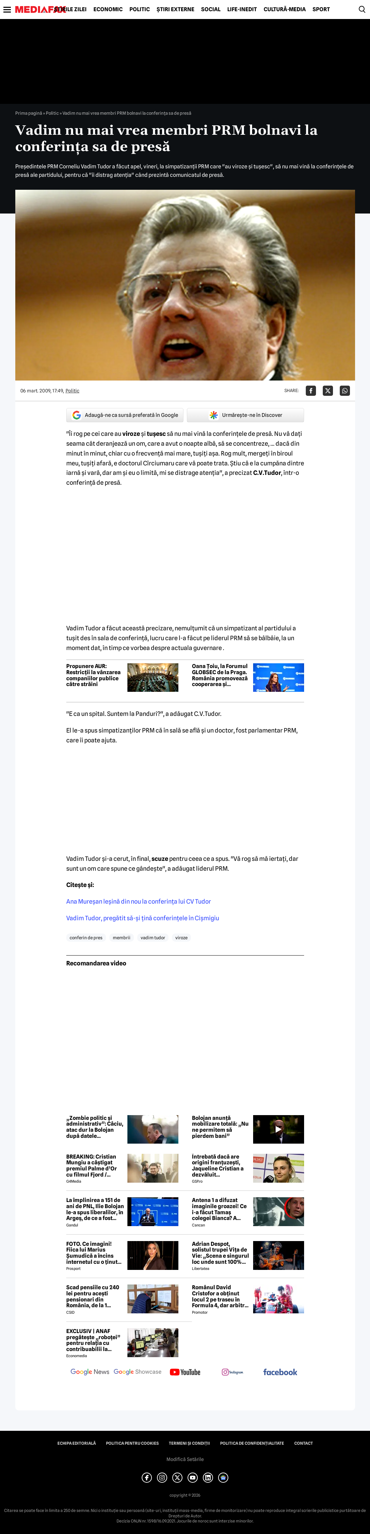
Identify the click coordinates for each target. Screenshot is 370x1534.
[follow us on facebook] (280, 1372)
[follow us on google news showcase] (137, 1373)
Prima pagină (28, 113)
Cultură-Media (285, 9)
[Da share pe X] (328, 391)
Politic (139, 9)
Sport (321, 9)
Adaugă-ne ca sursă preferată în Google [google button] (124, 415)
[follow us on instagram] (233, 1373)
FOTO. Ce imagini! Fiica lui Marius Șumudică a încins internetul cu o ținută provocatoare (93, 1253)
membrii (121, 937)
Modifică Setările (185, 1459)
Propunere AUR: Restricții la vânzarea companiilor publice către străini (93, 675)
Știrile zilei (70, 9)
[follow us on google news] (90, 1373)
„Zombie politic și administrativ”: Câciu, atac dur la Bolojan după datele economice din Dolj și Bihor (94, 1127)
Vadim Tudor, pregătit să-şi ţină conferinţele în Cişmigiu (142, 918)
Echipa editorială (76, 1443)
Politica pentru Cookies (132, 1443)
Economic (108, 9)
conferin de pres (86, 937)
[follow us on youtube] (185, 1373)
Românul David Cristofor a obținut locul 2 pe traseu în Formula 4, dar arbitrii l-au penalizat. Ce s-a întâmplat (220, 1296)
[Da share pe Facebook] (311, 391)
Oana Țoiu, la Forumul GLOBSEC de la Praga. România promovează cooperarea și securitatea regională (220, 675)
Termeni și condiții (189, 1443)
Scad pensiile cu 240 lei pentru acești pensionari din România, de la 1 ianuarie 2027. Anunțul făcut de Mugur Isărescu (92, 1296)
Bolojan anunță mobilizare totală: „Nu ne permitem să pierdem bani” (220, 1127)
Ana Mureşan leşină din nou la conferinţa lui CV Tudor (138, 901)
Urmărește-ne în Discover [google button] (245, 415)
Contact (303, 1443)
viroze (181, 937)
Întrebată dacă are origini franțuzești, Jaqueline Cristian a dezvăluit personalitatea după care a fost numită (218, 1166)
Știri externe (175, 9)
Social (211, 9)
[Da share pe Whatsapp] (345, 391)
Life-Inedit (242, 9)
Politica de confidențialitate (252, 1443)
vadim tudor (153, 937)
